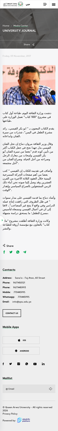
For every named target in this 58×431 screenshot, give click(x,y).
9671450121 (19, 282)
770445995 (19, 292)
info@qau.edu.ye (21, 301)
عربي (28, 4)
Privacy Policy (10, 413)
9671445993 (19, 287)
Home (6, 25)
